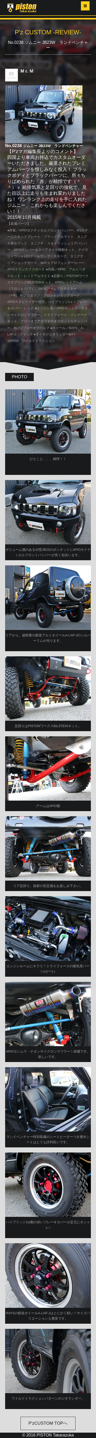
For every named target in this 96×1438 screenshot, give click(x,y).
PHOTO (19, 376)
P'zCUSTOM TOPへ (48, 1423)
